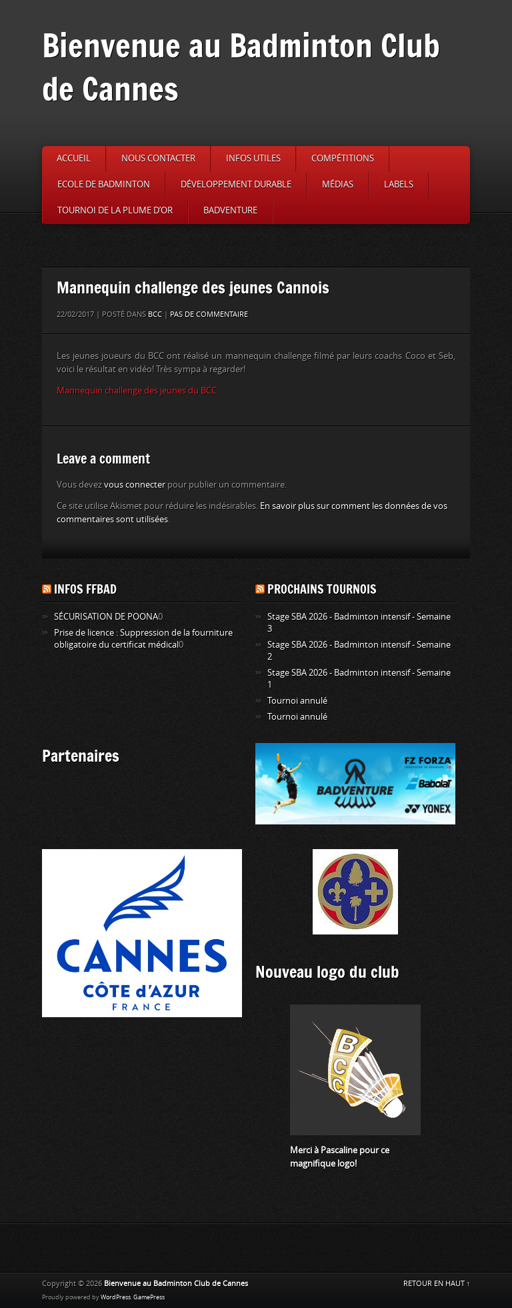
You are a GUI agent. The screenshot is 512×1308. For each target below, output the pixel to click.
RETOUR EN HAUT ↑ (437, 1283)
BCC (155, 314)
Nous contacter (158, 158)
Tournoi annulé (297, 701)
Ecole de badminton (103, 184)
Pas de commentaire (209, 314)
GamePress (149, 1297)
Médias (337, 184)
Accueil (74, 158)
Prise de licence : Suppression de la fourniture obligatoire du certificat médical (143, 639)
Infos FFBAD (85, 589)
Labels (398, 184)
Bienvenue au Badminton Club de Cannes (241, 66)
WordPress (116, 1297)
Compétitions (342, 158)
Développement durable (236, 184)
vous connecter (134, 485)
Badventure (230, 210)
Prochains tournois (322, 589)
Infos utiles (253, 158)
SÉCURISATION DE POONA (106, 617)
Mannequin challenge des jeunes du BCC (137, 391)
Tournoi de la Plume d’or (115, 210)
